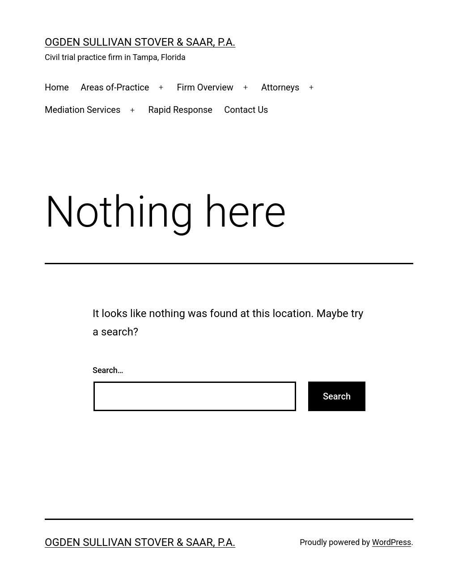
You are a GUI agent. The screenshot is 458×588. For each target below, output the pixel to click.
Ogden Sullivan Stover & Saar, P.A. (140, 42)
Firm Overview (205, 87)
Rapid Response (180, 109)
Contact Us (246, 109)
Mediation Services (82, 109)
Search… (108, 370)
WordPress (391, 542)
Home (57, 87)
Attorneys (280, 87)
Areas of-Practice (115, 87)
